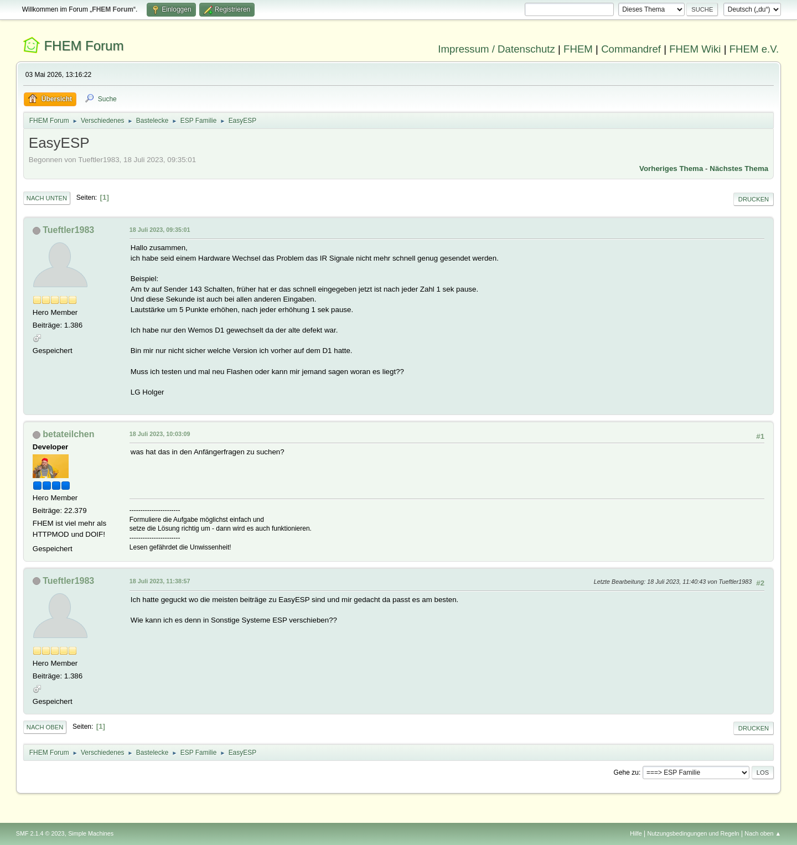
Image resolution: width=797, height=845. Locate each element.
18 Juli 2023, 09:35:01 (160, 229)
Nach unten (47, 198)
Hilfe (636, 833)
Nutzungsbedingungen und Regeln (693, 833)
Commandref (631, 49)
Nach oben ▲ (762, 833)
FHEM (578, 49)
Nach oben (45, 727)
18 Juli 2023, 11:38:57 (160, 581)
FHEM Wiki (695, 49)
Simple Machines (90, 833)
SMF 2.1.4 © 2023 (40, 833)
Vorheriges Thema (671, 168)
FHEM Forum (83, 45)
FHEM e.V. (754, 49)
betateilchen (68, 434)
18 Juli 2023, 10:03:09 (160, 434)
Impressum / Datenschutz (496, 49)
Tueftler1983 (68, 230)
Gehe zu (626, 772)
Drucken (753, 199)
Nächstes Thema (739, 168)
